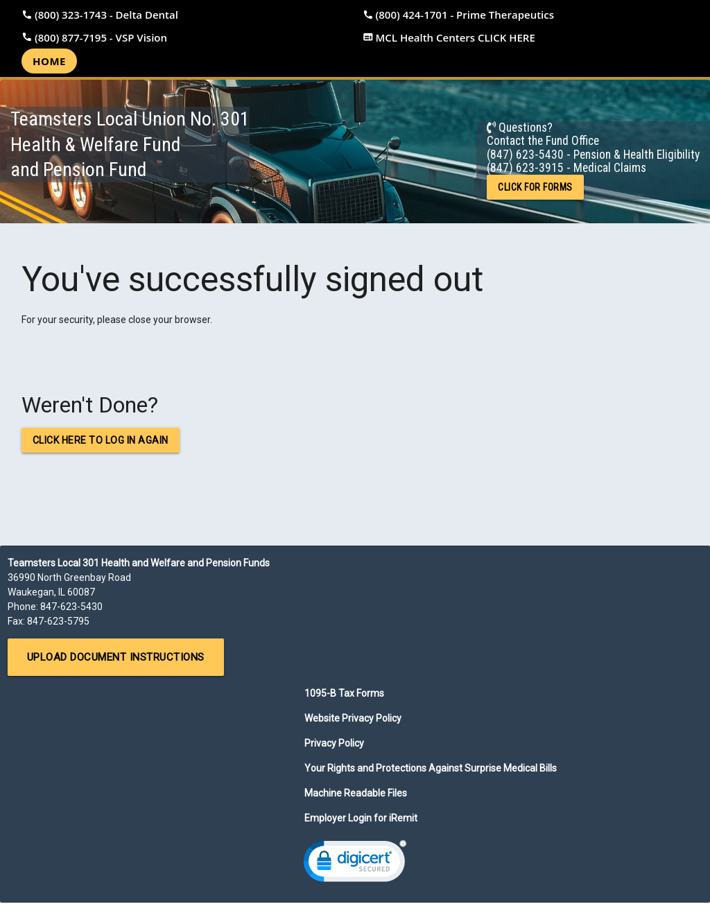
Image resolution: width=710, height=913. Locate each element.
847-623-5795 (58, 621)
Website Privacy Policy (352, 718)
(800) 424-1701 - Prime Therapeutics (465, 14)
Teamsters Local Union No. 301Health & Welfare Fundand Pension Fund (130, 144)
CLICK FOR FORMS (535, 187)
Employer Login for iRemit (360, 818)
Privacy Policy (334, 743)
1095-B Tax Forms (344, 693)
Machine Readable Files (355, 793)
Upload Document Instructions (116, 657)
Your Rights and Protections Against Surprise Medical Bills (430, 768)
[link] (355, 864)
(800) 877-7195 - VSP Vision (101, 37)
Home (49, 61)
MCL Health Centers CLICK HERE (455, 37)
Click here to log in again (100, 440)
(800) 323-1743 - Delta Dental (106, 14)
